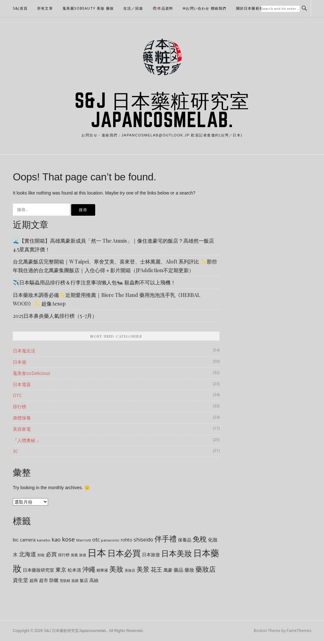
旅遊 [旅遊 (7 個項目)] (82, 554)
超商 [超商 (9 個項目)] (33, 580)
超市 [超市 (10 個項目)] (43, 580)
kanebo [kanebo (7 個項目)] (43, 540)
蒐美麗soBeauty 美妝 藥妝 (88, 8)
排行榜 (19, 406)
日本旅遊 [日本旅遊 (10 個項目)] (151, 554)
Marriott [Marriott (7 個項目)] (83, 540)
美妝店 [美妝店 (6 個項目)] (130, 570)
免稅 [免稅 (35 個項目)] (200, 538)
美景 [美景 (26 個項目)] (143, 569)
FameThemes (299, 630)
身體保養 (22, 418)
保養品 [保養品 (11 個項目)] (184, 540)
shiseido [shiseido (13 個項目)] (143, 539)
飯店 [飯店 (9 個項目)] (84, 580)
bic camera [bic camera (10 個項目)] (24, 540)
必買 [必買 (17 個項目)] (51, 554)
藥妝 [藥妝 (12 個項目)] (189, 570)
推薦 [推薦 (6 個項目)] (74, 555)
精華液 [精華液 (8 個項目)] (102, 570)
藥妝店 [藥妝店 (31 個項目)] (205, 569)
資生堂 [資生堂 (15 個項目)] (20, 580)
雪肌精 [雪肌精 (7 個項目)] (65, 580)
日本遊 (19, 362)
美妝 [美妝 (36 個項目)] (116, 569)
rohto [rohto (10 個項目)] (126, 540)
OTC (17, 395)
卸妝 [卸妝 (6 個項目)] (41, 555)
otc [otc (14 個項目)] (96, 539)
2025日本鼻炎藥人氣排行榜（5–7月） (55, 315)
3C (15, 451)
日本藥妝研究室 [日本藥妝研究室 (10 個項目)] (38, 570)
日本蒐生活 (24, 351)
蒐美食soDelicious (31, 373)
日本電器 (22, 384)
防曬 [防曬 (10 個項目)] (53, 580)
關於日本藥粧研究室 (253, 8)
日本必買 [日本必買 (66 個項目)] (124, 553)
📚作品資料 (163, 8)
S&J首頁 (20, 8)
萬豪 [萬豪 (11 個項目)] (167, 570)
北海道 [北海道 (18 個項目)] (27, 554)
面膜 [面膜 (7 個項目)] (75, 580)
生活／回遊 (133, 8)
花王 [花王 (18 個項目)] (156, 569)
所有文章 (45, 8)
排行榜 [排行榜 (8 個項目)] (64, 555)
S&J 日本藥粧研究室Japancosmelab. (162, 110)
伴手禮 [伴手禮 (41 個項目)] (165, 538)
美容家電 (22, 429)
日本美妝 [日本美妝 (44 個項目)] (176, 553)
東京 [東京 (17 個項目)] (60, 569)
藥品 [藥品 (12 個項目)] (178, 570)
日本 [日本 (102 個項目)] (96, 552)
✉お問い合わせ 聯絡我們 (204, 8)
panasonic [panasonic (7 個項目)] (110, 540)
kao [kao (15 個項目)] (56, 539)
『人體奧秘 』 (27, 440)
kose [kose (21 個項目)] (68, 539)
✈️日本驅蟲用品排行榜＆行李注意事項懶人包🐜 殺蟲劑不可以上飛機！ (94, 282)
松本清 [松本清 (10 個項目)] (74, 570)
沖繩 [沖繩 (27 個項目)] (88, 569)
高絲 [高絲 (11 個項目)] (93, 580)
